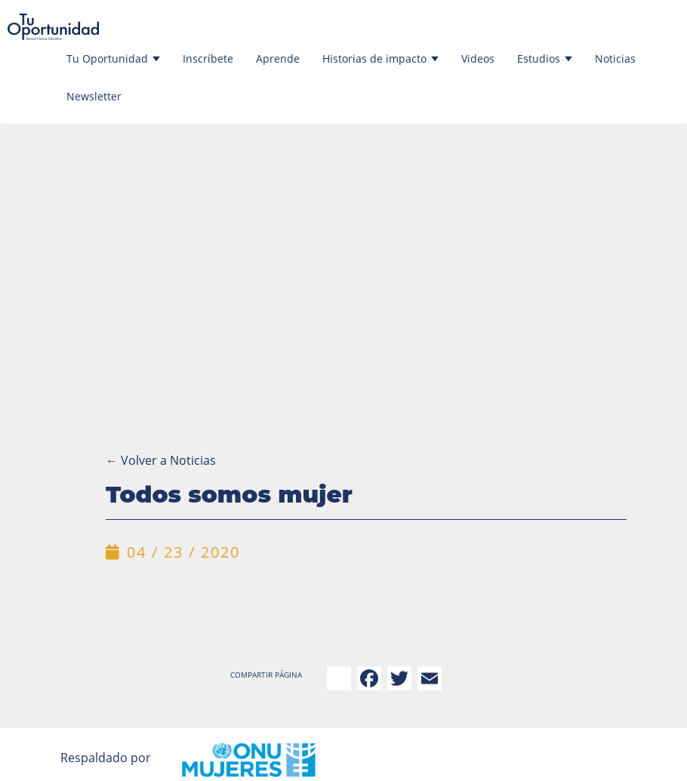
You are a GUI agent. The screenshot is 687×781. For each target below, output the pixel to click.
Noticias (615, 58)
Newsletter (94, 96)
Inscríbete (208, 58)
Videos (477, 58)
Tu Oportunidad (113, 58)
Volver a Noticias (161, 460)
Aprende (278, 58)
